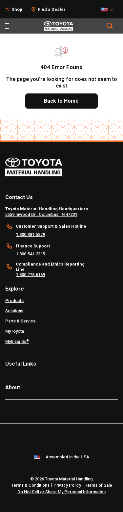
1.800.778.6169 (30, 274)
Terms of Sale (98, 485)
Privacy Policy (67, 485)
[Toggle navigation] (7, 26)
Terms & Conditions (30, 485)
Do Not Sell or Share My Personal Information (61, 491)
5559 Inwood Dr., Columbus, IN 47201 (41, 214)
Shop (17, 9)
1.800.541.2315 (30, 253)
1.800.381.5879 (30, 234)
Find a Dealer (52, 9)
